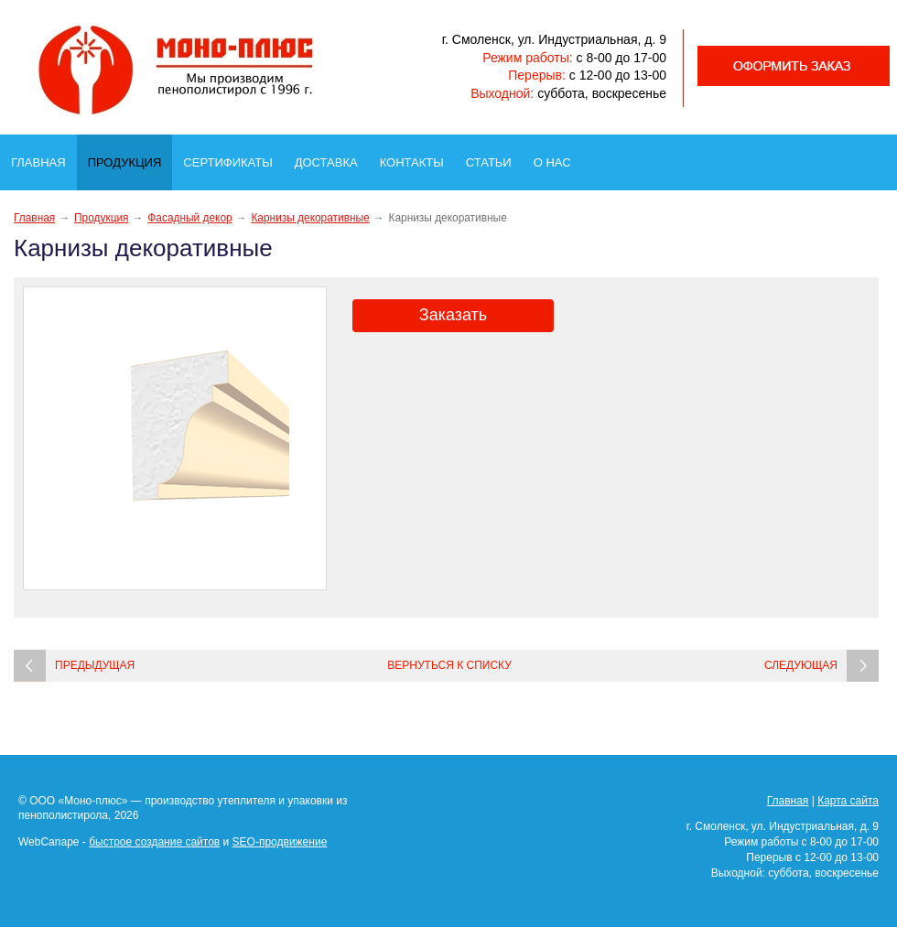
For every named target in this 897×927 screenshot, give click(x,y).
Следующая (801, 665)
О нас (558, 157)
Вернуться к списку (449, 665)
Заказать (453, 315)
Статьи (494, 157)
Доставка (332, 157)
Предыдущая (95, 665)
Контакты (417, 157)
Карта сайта (848, 800)
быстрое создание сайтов (154, 841)
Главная (44, 157)
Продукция (129, 157)
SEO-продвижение (280, 841)
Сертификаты (233, 157)
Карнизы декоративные (310, 217)
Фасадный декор (189, 217)
